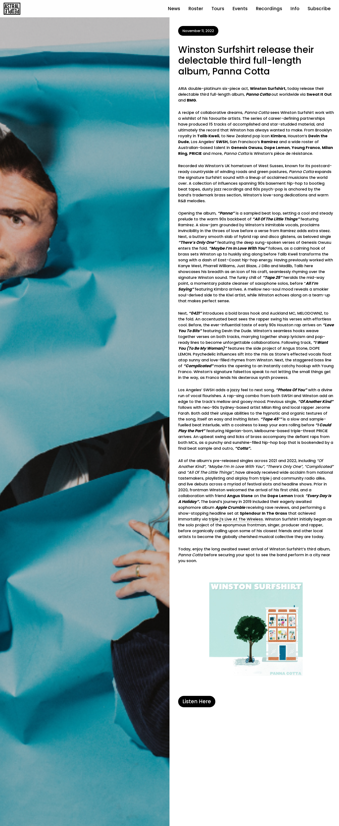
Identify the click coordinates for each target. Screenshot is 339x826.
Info (294, 8)
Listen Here (196, 701)
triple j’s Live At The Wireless (236, 519)
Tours (217, 8)
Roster (195, 8)
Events (240, 8)
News (174, 8)
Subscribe (319, 8)
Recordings (269, 8)
